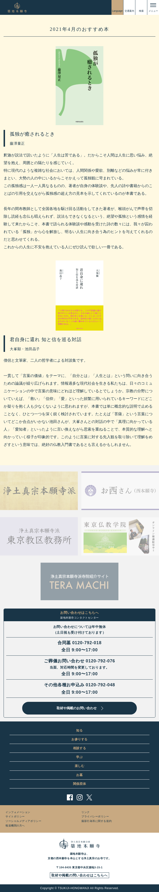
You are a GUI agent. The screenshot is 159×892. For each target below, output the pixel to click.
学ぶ (79, 757)
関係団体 (79, 784)
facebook (70, 797)
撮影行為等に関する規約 (96, 821)
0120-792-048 (100, 684)
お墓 (79, 775)
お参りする (79, 739)
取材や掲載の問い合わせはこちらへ (79, 875)
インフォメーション (17, 812)
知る (79, 730)
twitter (89, 797)
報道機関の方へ (15, 825)
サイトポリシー (15, 816)
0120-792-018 (86, 642)
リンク (85, 812)
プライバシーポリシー (95, 816)
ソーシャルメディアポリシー (23, 821)
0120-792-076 (100, 661)
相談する (79, 748)
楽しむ (80, 766)
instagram (80, 797)
